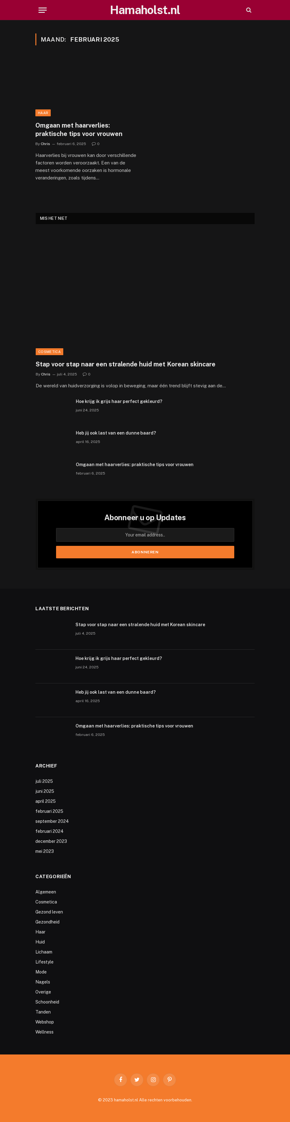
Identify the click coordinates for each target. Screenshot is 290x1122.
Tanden (43, 1011)
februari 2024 (49, 831)
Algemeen (45, 891)
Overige (43, 991)
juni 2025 (44, 791)
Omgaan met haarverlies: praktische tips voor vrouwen (78, 130)
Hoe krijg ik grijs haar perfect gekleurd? (119, 401)
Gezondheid (47, 921)
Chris (45, 144)
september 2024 (52, 821)
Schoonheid (47, 1001)
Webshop (44, 1021)
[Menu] (43, 10)
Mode (41, 971)
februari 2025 (49, 811)
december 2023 (51, 841)
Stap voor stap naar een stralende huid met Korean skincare (125, 364)
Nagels (42, 981)
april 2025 (45, 801)
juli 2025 (44, 781)
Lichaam (43, 951)
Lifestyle (44, 961)
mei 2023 (44, 851)
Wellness (44, 1031)
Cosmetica (49, 352)
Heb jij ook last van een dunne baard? (116, 432)
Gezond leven (49, 911)
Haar (43, 113)
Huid (40, 941)
